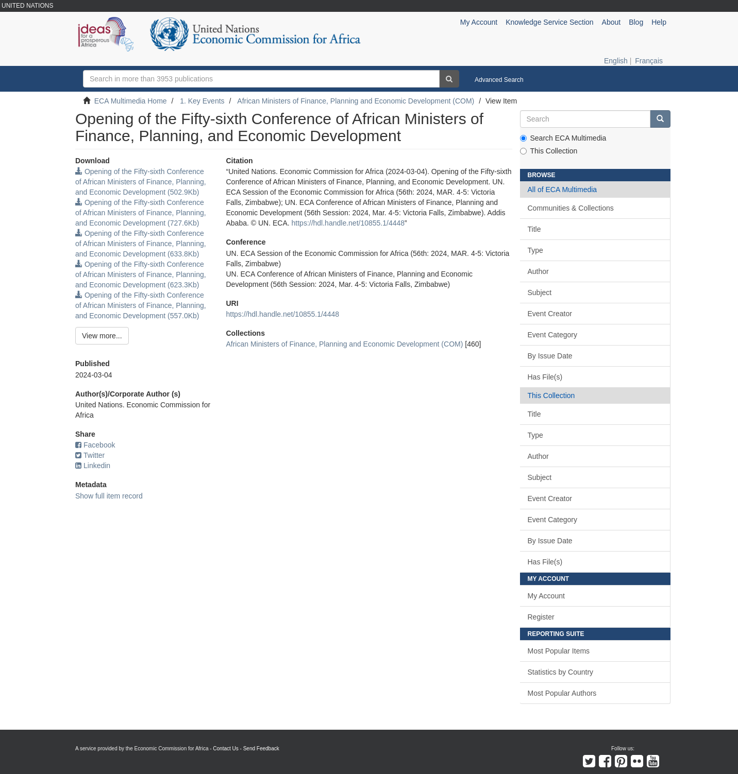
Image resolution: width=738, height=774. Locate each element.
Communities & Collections (571, 208)
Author (538, 271)
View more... (102, 336)
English (616, 61)
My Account (546, 596)
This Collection (549, 151)
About (611, 22)
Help (658, 22)
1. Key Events (202, 101)
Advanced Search (499, 79)
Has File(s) (545, 377)
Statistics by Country (561, 672)
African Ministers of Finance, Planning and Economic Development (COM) (355, 101)
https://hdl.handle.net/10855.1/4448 (348, 223)
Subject (540, 292)
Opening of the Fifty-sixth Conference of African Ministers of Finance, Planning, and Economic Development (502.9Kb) (140, 181)
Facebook (95, 445)
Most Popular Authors (562, 693)
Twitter (90, 455)
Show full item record (109, 496)
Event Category (553, 335)
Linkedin (92, 465)
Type (535, 250)
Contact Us (225, 748)
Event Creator (550, 313)
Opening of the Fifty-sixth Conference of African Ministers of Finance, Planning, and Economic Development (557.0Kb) (140, 305)
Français (649, 61)
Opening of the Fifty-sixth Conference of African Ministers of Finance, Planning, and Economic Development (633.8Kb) (140, 243)
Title (534, 229)
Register (541, 617)
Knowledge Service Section (549, 22)
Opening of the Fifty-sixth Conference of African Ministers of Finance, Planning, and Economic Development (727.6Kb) (140, 212)
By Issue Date (550, 356)
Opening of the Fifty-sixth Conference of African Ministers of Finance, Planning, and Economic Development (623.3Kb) (140, 274)
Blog (636, 22)
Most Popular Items (559, 651)
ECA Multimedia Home (130, 101)
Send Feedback (261, 748)
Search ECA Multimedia (563, 138)
